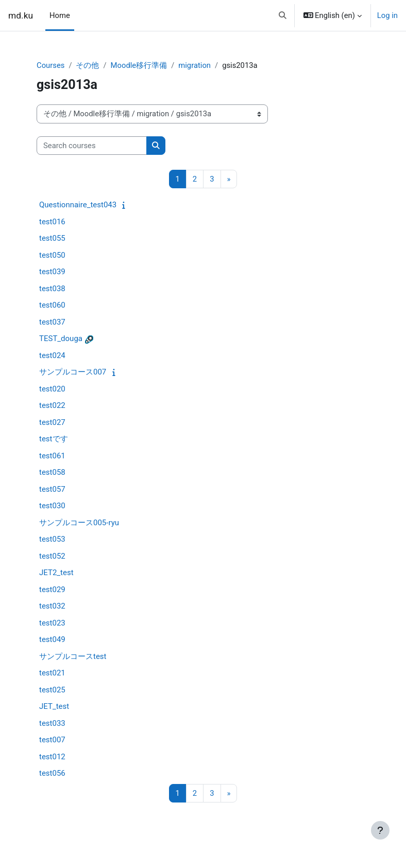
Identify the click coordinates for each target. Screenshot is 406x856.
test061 (52, 455)
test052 (52, 556)
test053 (52, 539)
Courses (50, 65)
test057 (52, 489)
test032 (52, 606)
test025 (52, 689)
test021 (52, 672)
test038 (52, 288)
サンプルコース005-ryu (79, 522)
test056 (52, 773)
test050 (52, 255)
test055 (52, 238)
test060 (52, 305)
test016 (52, 221)
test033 (52, 723)
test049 (52, 639)
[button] (282, 15)
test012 (52, 756)
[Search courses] (92, 145)
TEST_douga (60, 338)
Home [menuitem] (59, 15)
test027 (52, 422)
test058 (52, 472)
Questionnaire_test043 (77, 204)
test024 (52, 355)
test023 (52, 623)
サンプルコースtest (73, 656)
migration (194, 65)
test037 (52, 322)
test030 (52, 505)
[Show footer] (380, 830)
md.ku (20, 15)
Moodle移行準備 (139, 65)
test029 (52, 589)
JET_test (54, 706)
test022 (52, 405)
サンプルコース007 (72, 372)
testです (53, 438)
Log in (387, 15)
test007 (52, 739)
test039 (52, 271)
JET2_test (56, 572)
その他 (87, 65)
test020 (52, 389)
